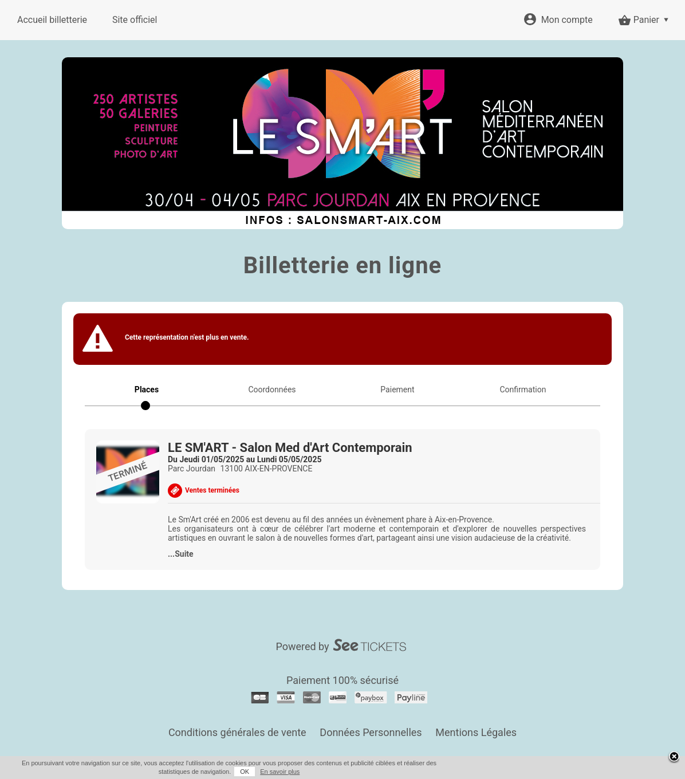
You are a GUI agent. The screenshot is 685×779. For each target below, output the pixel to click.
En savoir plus (280, 771)
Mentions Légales (476, 732)
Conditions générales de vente (237, 732)
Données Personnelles (371, 732)
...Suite (181, 553)
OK (244, 771)
